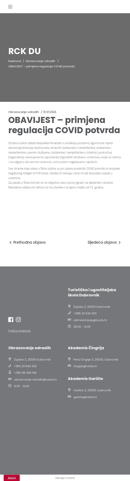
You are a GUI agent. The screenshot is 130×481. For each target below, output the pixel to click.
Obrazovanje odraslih (40, 61)
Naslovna (14, 61)
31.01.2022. (50, 112)
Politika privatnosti (19, 330)
